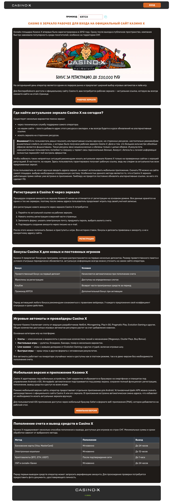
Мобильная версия (86, 411)
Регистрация (86, 239)
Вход (152, 5)
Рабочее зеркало (86, 100)
